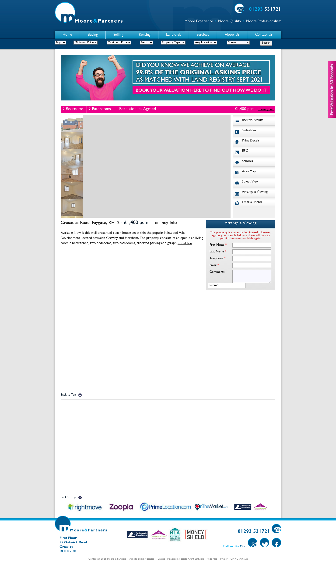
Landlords (173, 35)
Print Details (250, 141)
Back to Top (68, 394)
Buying (93, 35)
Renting (144, 35)
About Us (232, 35)
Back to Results (252, 120)
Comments (217, 272)
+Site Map (212, 559)
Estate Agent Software (192, 559)
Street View (250, 182)
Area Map (249, 171)
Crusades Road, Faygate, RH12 (90, 223)
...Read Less (185, 243)
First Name (218, 245)
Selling (118, 35)
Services (203, 35)
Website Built (136, 559)
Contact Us (264, 35)
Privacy (224, 559)
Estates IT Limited (156, 559)
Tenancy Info (266, 109)
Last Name (218, 251)
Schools (247, 161)
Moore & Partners (116, 559)
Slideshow (249, 130)
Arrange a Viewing (255, 192)
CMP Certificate (239, 559)
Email (214, 265)
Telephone (218, 258)
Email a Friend (252, 202)
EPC (245, 151)
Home (67, 35)
